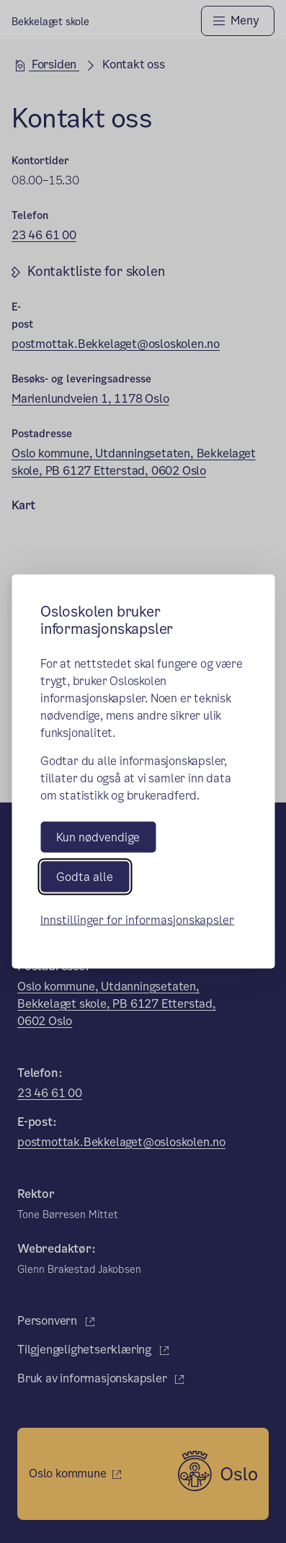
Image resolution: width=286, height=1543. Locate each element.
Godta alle (84, 876)
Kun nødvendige (98, 836)
